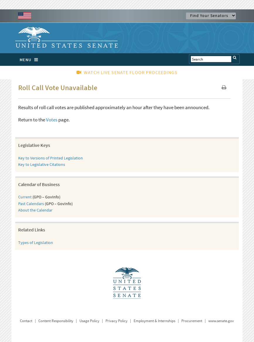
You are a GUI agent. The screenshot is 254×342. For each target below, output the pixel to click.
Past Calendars (31, 203)
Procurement (191, 320)
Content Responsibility (55, 320)
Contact (26, 320)
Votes (51, 119)
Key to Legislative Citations (41, 164)
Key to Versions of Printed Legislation (50, 158)
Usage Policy (89, 320)
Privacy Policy (116, 320)
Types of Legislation (35, 242)
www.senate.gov (221, 320)
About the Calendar (35, 210)
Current (25, 197)
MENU (30, 59)
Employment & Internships (154, 320)
